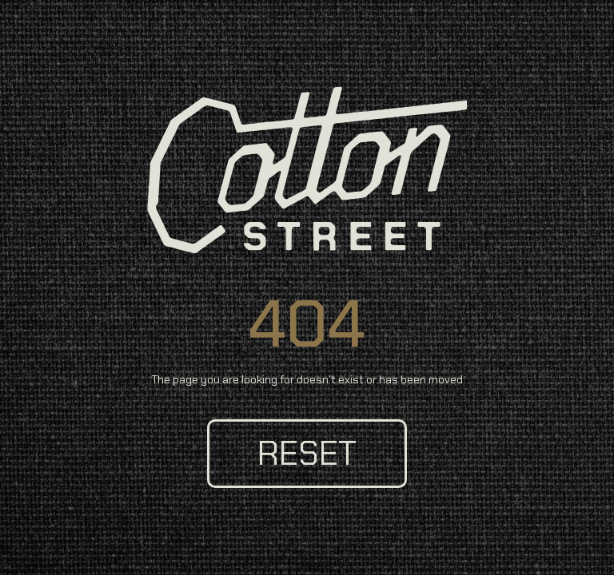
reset (307, 453)
